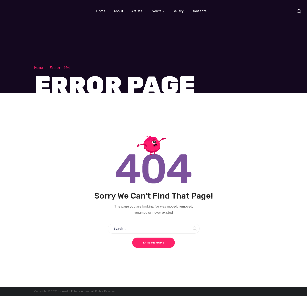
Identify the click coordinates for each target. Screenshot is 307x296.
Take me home (153, 242)
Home (38, 68)
